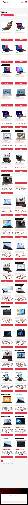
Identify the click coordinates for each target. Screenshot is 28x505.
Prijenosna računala (12, 8)
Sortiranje (17, 15)
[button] (1, 2)
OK (14, 502)
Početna (2, 8)
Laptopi (17, 8)
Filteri (3, 15)
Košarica (7, 39)
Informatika (6, 8)
